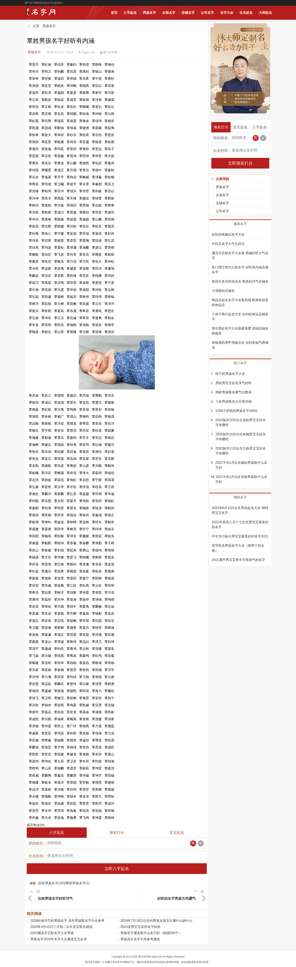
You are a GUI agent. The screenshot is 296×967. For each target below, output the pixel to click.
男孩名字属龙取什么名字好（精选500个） (151, 932)
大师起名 (265, 12)
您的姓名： (222, 138)
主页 (36, 26)
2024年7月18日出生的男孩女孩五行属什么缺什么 (156, 920)
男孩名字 (149, 12)
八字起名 (130, 12)
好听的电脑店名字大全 (228, 234)
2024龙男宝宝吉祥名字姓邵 (140, 926)
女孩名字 (168, 12)
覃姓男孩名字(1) (78, 883)
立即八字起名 (116, 868)
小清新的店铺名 (223, 290)
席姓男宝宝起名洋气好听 (233, 383)
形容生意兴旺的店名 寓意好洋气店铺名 (240, 281)
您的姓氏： (38, 843)
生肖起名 (246, 12)
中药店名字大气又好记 (228, 244)
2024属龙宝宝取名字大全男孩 (52, 932)
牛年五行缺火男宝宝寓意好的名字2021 (240, 536)
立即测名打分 (240, 163)
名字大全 (226, 12)
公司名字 (207, 12)
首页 (114, 12)
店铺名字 (188, 12)
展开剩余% (36, 825)
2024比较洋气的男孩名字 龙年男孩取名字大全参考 (67, 920)
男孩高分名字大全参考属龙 (140, 938)
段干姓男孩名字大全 (230, 373)
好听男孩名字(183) (52, 883)
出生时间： (38, 856)
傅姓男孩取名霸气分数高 (233, 392)
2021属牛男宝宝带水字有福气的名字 (238, 560)
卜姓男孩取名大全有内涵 (233, 401)
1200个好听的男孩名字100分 (236, 410)
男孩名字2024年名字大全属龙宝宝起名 (58, 938)
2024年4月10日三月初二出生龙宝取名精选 (61, 926)
